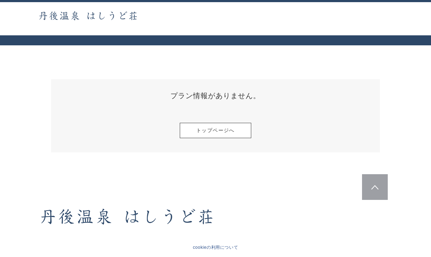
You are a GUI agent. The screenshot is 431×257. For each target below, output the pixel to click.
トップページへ (215, 130)
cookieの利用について (215, 247)
